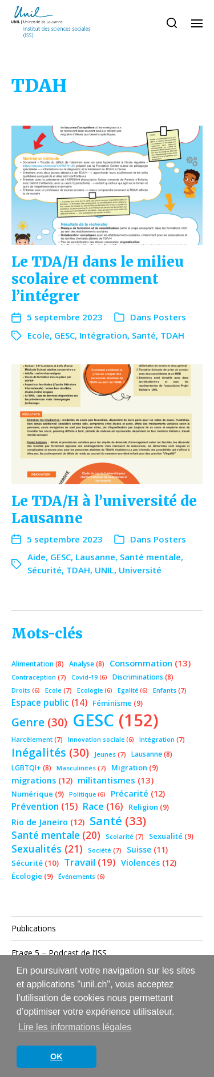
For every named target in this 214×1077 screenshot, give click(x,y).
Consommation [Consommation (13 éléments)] (150, 663)
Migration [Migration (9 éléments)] (134, 767)
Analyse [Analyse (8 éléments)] (86, 664)
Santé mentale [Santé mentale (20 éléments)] (55, 835)
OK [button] (56, 1056)
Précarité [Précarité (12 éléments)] (138, 793)
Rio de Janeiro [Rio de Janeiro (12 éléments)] (47, 822)
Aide (36, 556)
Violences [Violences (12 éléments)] (148, 862)
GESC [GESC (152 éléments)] (115, 720)
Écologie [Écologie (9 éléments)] (32, 876)
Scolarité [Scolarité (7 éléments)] (125, 836)
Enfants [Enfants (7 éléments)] (170, 690)
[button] (172, 23)
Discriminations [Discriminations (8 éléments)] (142, 677)
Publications (33, 928)
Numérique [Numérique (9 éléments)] (37, 794)
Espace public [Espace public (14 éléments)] (49, 702)
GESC (64, 335)
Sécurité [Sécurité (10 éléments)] (35, 863)
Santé (144, 335)
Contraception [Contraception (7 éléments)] (38, 677)
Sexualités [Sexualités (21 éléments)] (47, 848)
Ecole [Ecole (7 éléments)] (58, 690)
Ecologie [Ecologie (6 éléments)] (94, 690)
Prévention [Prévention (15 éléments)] (44, 806)
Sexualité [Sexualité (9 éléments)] (171, 836)
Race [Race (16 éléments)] (103, 806)
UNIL (104, 570)
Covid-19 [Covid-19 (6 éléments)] (89, 677)
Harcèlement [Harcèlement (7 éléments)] (37, 739)
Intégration (103, 335)
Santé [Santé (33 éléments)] (118, 821)
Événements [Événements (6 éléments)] (81, 877)
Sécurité (44, 570)
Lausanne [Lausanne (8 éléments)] (151, 754)
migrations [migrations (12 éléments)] (41, 780)
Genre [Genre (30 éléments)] (39, 722)
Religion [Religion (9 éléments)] (148, 807)
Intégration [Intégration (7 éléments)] (162, 739)
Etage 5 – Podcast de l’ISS (59, 952)
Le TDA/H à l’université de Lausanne (104, 509)
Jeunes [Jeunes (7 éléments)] (110, 754)
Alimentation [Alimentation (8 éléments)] (37, 664)
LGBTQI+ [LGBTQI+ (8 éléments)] (31, 768)
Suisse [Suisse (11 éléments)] (147, 849)
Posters (170, 317)
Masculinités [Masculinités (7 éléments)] (81, 767)
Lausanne (95, 556)
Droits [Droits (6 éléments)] (25, 690)
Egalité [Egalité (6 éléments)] (133, 690)
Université (140, 570)
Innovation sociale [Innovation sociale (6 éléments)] (101, 740)
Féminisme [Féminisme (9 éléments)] (117, 703)
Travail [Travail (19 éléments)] (90, 862)
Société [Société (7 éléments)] (105, 850)
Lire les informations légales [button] (74, 1027)
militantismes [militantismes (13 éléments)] (116, 780)
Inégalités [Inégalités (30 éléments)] (50, 752)
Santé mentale (150, 556)
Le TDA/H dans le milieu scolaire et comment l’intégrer (97, 279)
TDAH (172, 335)
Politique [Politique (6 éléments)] (87, 794)
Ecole (38, 335)
